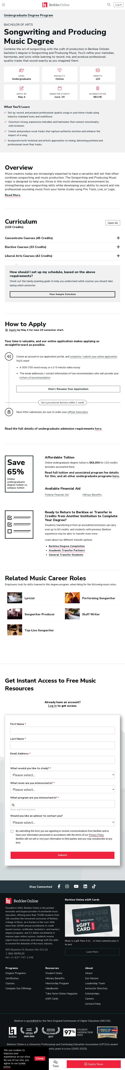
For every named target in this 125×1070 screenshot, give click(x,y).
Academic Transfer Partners (67, 550)
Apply (13, 330)
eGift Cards (51, 998)
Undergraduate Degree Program (28, 15)
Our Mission (91, 978)
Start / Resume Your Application (68, 389)
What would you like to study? (29, 768)
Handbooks (51, 988)
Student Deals (53, 973)
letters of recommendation (35, 377)
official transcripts (78, 412)
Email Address (19, 753)
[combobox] (62, 804)
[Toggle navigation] (3, 4)
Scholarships (92, 993)
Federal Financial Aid (57, 495)
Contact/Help (93, 1004)
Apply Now (93, 1064)
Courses (10, 983)
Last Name (17, 739)
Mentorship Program (57, 983)
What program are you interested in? (33, 797)
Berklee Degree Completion (67, 546)
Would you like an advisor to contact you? (36, 816)
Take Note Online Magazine (61, 993)
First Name (17, 724)
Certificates (12, 978)
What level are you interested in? (31, 783)
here (98, 429)
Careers (89, 998)
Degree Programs (16, 973)
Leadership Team (95, 983)
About (88, 973)
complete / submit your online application (93, 356)
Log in (52, 706)
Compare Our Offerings (18, 988)
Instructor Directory (96, 988)
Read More (12, 195)
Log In (118, 4)
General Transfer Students (66, 555)
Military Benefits (92, 495)
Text (55, 1064)
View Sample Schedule (62, 294)
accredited (32, 1021)
